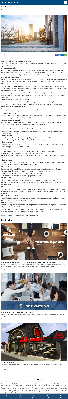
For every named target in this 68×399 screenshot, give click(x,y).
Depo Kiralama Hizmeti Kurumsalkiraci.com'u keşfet (17, 312)
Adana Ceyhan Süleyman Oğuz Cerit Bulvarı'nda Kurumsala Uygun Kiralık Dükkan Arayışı (28, 262)
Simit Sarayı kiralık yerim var (10, 362)
